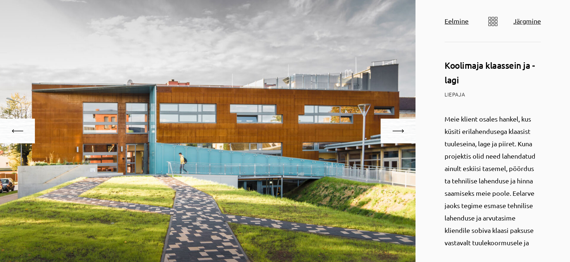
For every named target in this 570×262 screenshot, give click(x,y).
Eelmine (457, 21)
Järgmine (527, 21)
